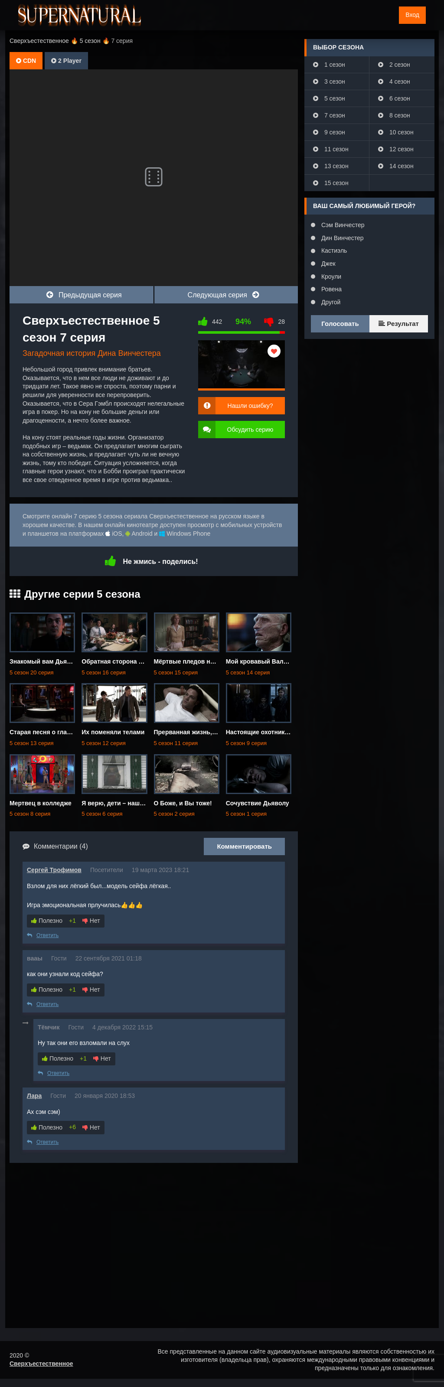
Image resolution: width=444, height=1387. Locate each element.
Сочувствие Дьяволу (257, 803)
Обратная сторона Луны (118, 661)
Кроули (330, 276)
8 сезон (394, 115)
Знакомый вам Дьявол (44, 661)
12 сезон (396, 149)
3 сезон (329, 81)
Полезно (46, 920)
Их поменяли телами (113, 732)
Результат (399, 323)
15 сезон (331, 182)
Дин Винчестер (342, 237)
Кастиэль (333, 250)
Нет (91, 920)
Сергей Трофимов (54, 869)
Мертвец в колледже (41, 803)
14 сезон (396, 166)
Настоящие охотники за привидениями (284, 732)
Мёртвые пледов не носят (193, 661)
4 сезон (394, 81)
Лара (34, 1095)
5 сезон (329, 98)
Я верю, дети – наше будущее (126, 803)
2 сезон (394, 64)
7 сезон (329, 115)
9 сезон (329, 132)
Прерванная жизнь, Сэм (190, 732)
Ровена (331, 289)
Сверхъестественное (41, 1363)
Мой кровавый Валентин (263, 661)
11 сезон (331, 149)
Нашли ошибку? (250, 405)
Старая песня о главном (46, 732)
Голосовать (340, 323)
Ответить (43, 935)
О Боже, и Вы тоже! (183, 803)
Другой (330, 302)
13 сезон (331, 166)
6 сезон (394, 98)
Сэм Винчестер (342, 224)
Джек (328, 263)
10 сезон (396, 132)
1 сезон (329, 64)
